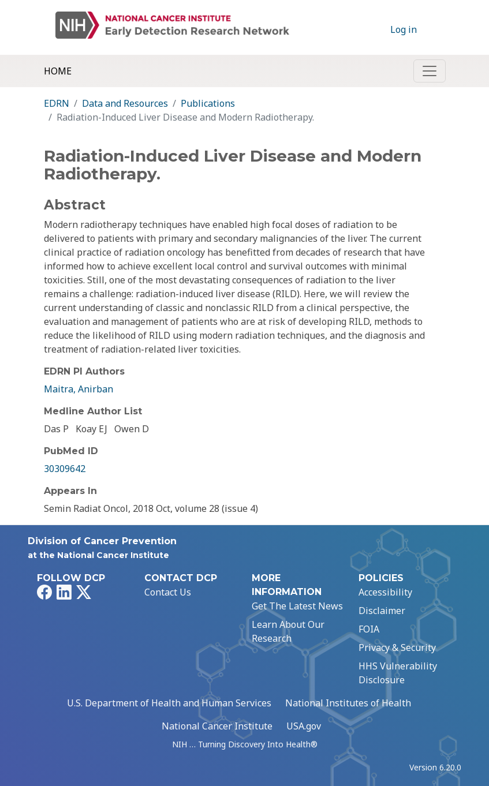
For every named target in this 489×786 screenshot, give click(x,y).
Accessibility (385, 592)
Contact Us (167, 592)
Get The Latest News (297, 606)
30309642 (64, 468)
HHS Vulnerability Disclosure (398, 673)
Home (58, 71)
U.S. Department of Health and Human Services (169, 703)
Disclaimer (382, 610)
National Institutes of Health (348, 703)
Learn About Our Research (288, 631)
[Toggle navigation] (429, 71)
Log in (403, 29)
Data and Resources (125, 103)
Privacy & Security (397, 647)
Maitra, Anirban (78, 389)
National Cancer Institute (217, 726)
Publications (208, 103)
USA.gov (303, 726)
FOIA (369, 629)
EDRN (56, 103)
